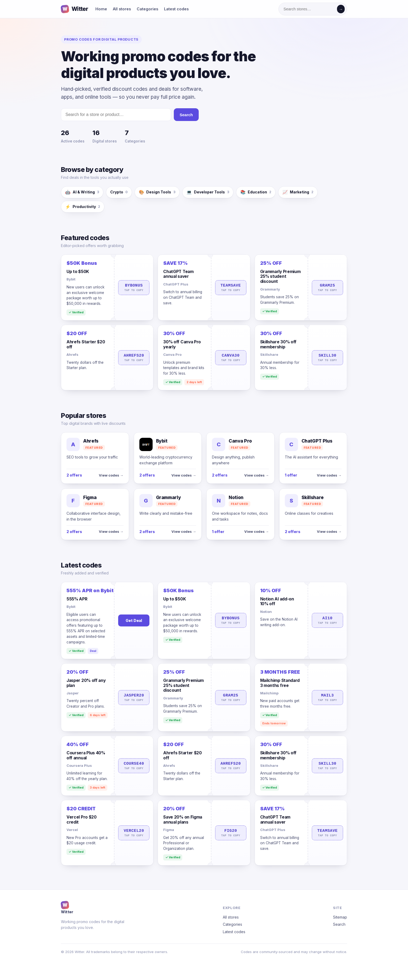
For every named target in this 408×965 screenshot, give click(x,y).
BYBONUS (134, 288)
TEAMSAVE (231, 288)
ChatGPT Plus (175, 284)
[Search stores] (309, 9)
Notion (266, 611)
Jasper (72, 693)
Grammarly (270, 289)
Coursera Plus (79, 765)
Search (186, 114)
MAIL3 (327, 698)
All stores (122, 9)
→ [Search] (341, 9)
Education (255, 192)
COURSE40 (134, 766)
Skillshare (269, 354)
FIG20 (231, 833)
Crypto (119, 191)
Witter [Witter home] (74, 9)
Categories (147, 9)
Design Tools (157, 192)
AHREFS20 (134, 358)
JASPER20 (134, 698)
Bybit (71, 279)
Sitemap (340, 917)
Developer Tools (208, 192)
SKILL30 (327, 358)
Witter (67, 907)
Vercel (72, 830)
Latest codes (176, 9)
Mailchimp (269, 693)
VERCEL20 (134, 833)
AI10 (327, 620)
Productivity (82, 207)
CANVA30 (231, 358)
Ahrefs (72, 354)
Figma (168, 830)
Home (101, 9)
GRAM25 (327, 288)
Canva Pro (172, 354)
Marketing (297, 192)
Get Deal (134, 620)
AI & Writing (82, 192)
